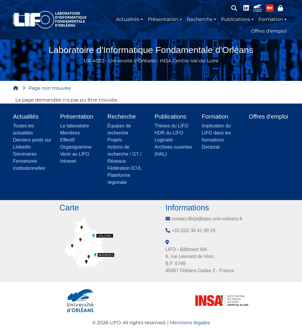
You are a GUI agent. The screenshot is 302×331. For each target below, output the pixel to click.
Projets (114, 139)
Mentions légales (190, 322)
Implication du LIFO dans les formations (216, 132)
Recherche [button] (200, 19)
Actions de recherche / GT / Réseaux (124, 154)
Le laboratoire (74, 125)
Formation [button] (270, 19)
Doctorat (210, 146)
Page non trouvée (49, 88)
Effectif (67, 139)
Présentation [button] (163, 19)
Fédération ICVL (124, 168)
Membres (70, 132)
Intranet (68, 161)
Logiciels (164, 139)
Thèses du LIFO (171, 125)
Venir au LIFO (74, 154)
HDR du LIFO (169, 132)
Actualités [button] (127, 19)
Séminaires (25, 154)
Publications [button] (235, 19)
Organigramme (76, 146)
